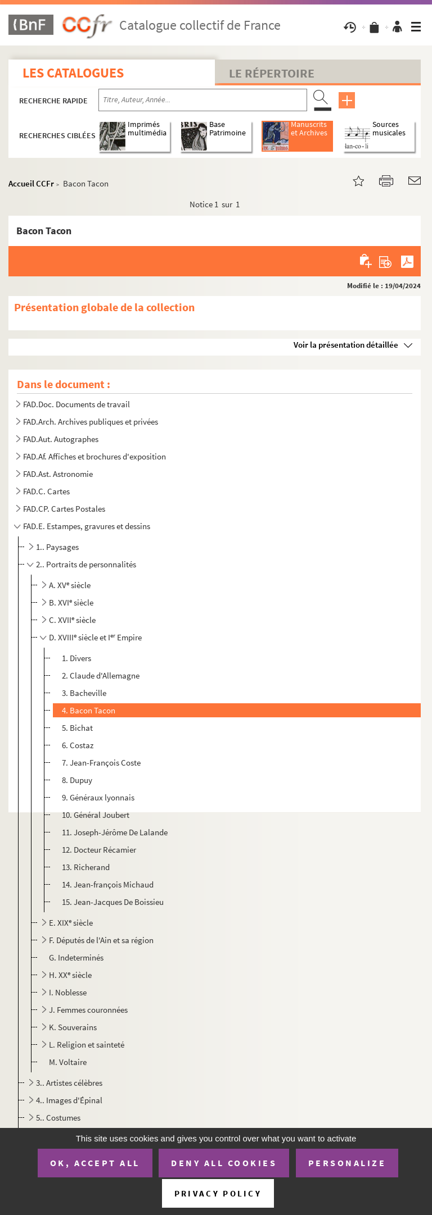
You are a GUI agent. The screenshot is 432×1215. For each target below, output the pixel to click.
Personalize (347, 1162)
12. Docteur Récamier (99, 849)
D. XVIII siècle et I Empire (95, 637)
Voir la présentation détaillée (346, 344)
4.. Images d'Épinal (69, 1100)
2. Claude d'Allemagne (101, 675)
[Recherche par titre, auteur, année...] (202, 100)
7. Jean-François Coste (101, 762)
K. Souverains (73, 1027)
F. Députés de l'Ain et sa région (101, 940)
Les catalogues (73, 72)
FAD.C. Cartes (46, 491)
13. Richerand (86, 867)
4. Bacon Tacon (88, 710)
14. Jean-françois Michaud (108, 884)
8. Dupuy (77, 780)
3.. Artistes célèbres (69, 1082)
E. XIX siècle (71, 923)
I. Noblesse (68, 992)
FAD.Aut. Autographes (60, 439)
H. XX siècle (70, 975)
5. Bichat (77, 727)
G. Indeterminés (76, 957)
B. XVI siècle (71, 602)
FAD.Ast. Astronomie (58, 473)
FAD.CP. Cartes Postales (64, 508)
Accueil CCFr (31, 183)
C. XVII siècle (72, 620)
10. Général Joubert (95, 814)
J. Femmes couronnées (88, 1009)
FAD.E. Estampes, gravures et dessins (86, 526)
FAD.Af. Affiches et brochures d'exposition (94, 456)
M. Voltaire (68, 1062)
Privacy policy (218, 1193)
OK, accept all (95, 1162)
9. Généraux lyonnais (98, 797)
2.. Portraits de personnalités (86, 564)
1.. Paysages (57, 546)
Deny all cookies (224, 1162)
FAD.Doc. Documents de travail (76, 404)
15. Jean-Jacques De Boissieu (113, 902)
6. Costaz (77, 745)
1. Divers (76, 658)
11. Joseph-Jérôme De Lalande (115, 832)
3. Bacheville (84, 693)
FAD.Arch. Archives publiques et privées (90, 421)
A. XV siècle (70, 585)
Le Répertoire (271, 73)
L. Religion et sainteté (86, 1044)
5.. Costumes (58, 1117)
